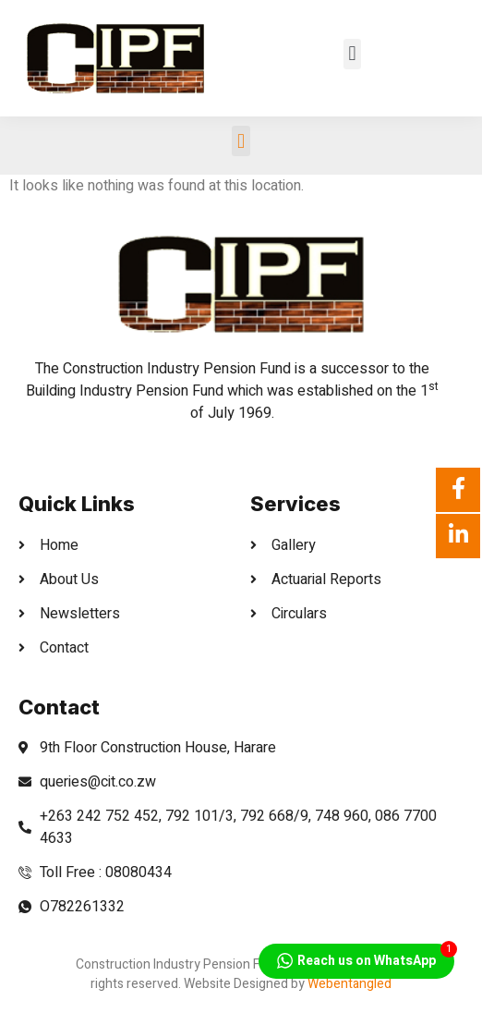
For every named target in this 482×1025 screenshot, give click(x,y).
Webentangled (349, 984)
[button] (352, 54)
